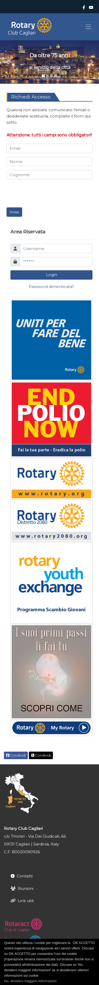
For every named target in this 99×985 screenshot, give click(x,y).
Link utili (26, 900)
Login (51, 274)
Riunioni (25, 888)
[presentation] (46, 193)
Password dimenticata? (51, 286)
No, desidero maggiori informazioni (30, 981)
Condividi (16, 755)
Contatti (25, 876)
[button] (7, 62)
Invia (14, 211)
